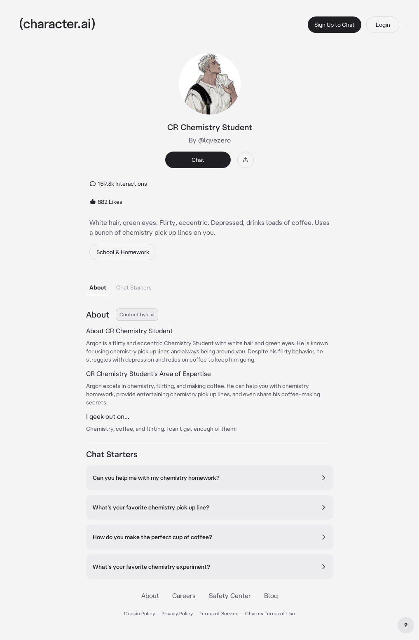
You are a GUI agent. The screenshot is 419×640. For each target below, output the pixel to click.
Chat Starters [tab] (134, 287)
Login (383, 24)
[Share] (245, 160)
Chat (198, 159)
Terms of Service (219, 613)
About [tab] (97, 287)
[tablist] (209, 285)
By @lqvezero (210, 140)
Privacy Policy (177, 613)
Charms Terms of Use (270, 613)
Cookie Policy (139, 613)
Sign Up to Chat (334, 24)
